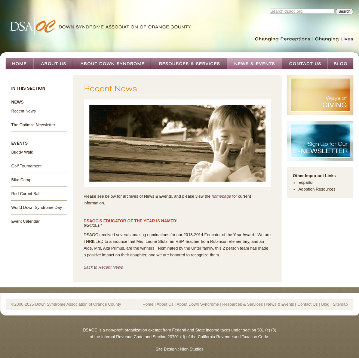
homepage (221, 196)
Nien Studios (191, 349)
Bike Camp (21, 180)
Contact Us (304, 63)
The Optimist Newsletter (33, 125)
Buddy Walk (22, 152)
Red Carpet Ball (25, 193)
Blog (340, 63)
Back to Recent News (103, 267)
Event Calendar (25, 221)
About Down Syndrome (112, 63)
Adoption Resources (316, 189)
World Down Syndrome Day (36, 207)
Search (344, 11)
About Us (53, 63)
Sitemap (340, 304)
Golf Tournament (26, 166)
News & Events (254, 63)
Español (305, 182)
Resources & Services (189, 63)
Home (19, 63)
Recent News (23, 111)
